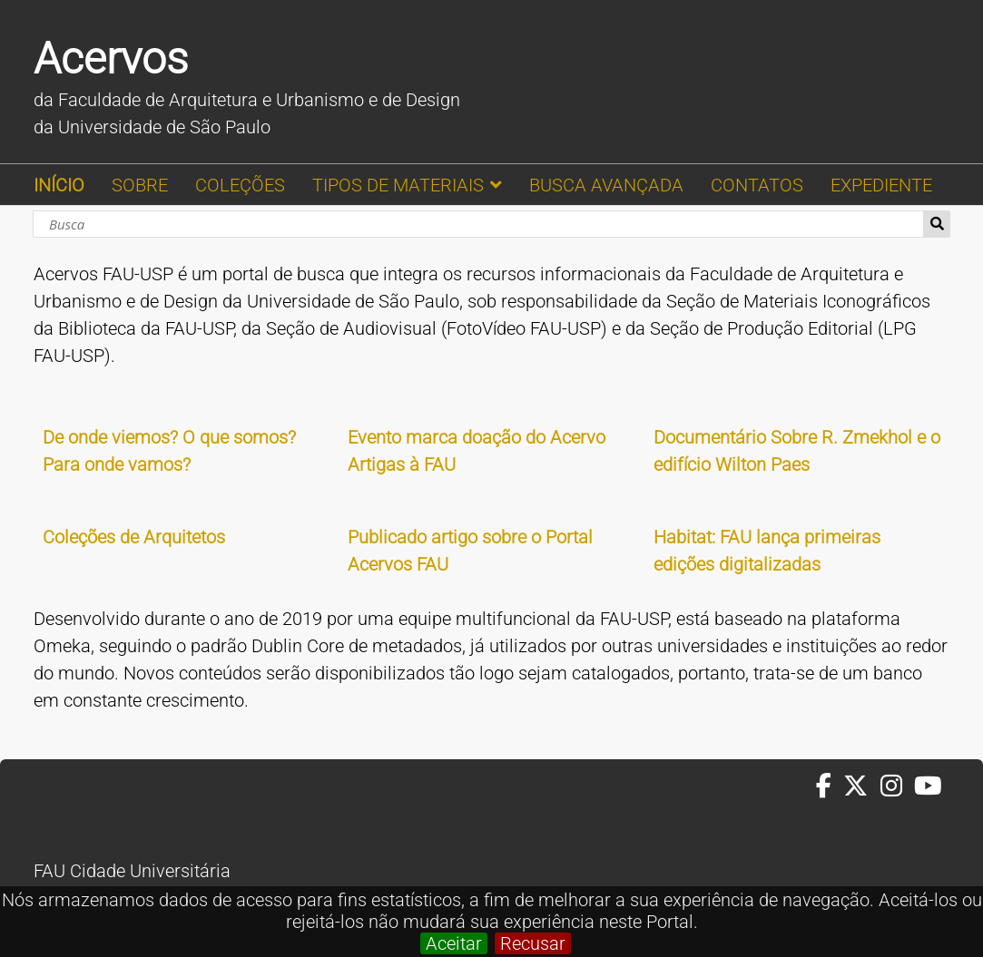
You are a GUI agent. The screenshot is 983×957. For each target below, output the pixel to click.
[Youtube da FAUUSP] (929, 786)
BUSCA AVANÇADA (606, 185)
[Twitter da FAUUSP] (861, 786)
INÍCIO (59, 185)
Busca (937, 224)
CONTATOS (757, 185)
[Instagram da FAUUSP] (897, 786)
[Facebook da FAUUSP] (829, 786)
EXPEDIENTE (881, 185)
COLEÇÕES (240, 185)
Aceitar (454, 943)
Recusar (532, 943)
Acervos (111, 58)
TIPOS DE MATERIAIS (398, 185)
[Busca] (478, 224)
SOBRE (140, 185)
